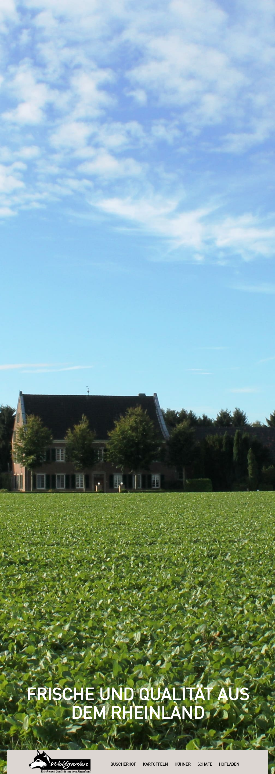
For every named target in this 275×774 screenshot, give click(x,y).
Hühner (182, 765)
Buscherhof (123, 765)
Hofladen (229, 765)
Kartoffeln (155, 765)
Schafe (204, 765)
